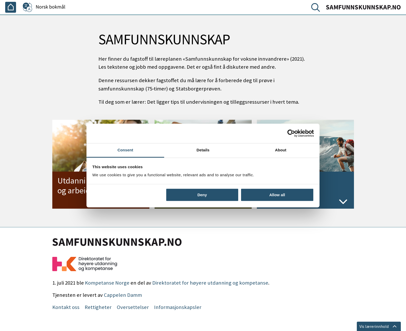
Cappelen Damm (123, 295)
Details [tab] (203, 150)
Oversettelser (133, 307)
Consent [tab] (125, 150)
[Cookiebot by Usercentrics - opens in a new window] (291, 133)
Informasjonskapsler (177, 307)
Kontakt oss (65, 307)
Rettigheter (98, 307)
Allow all (277, 195)
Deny (202, 195)
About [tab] (280, 150)
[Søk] (316, 8)
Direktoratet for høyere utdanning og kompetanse (210, 282)
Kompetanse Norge (107, 282)
